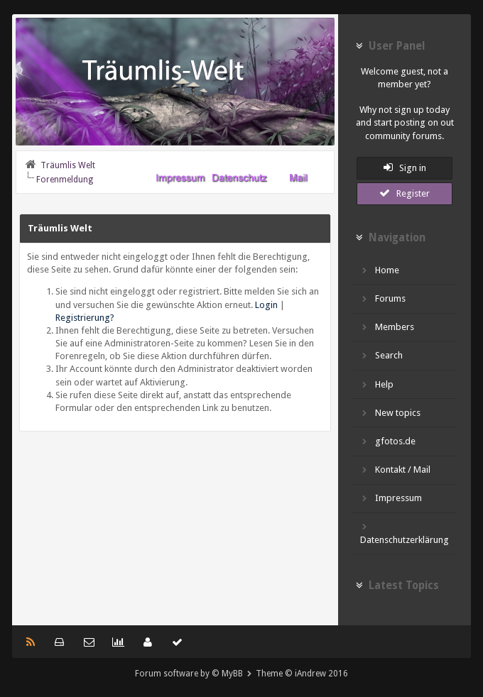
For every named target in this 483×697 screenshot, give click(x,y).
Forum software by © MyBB (189, 674)
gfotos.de (388, 441)
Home (379, 270)
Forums (383, 298)
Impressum (391, 498)
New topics (390, 412)
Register (404, 193)
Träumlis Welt (67, 165)
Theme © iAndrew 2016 (302, 674)
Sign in (405, 167)
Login (266, 305)
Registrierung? (84, 317)
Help (377, 384)
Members (387, 327)
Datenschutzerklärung (404, 532)
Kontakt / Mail (395, 469)
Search (381, 355)
